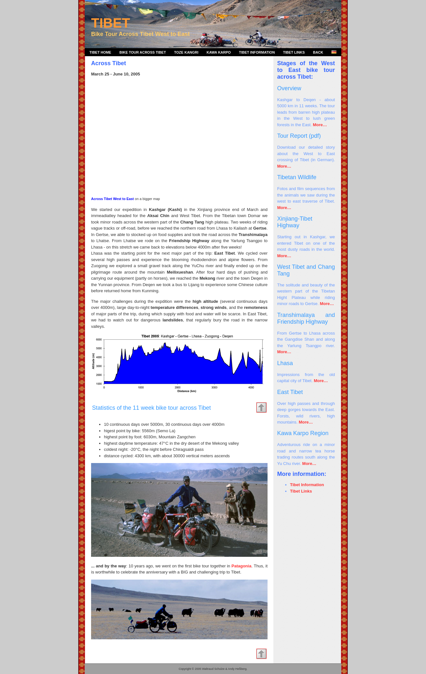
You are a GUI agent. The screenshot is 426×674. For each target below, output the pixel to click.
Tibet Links (294, 52)
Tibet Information (257, 52)
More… (320, 124)
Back (318, 52)
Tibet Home (100, 52)
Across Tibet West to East (112, 199)
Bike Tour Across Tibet (142, 52)
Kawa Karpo (219, 52)
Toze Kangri (186, 52)
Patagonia (241, 566)
